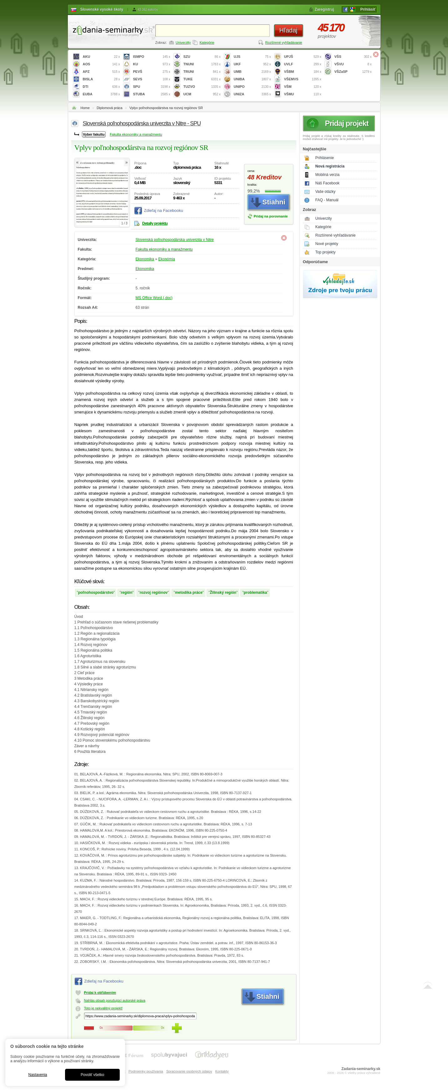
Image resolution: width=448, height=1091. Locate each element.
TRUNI (202, 71)
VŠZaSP (353, 71)
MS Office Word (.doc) (154, 298)
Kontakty (222, 1071)
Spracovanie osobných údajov (189, 1071)
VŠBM (302, 71)
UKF (252, 64)
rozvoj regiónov (154, 592)
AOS (101, 64)
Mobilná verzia (327, 175)
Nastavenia (37, 1075)
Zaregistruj (324, 9)
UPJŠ (302, 56)
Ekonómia (166, 259)
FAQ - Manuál (327, 200)
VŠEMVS (302, 79)
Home (85, 108)
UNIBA (252, 79)
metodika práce (189, 592)
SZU (202, 56)
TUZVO (202, 86)
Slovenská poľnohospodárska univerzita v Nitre (175, 240)
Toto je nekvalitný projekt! (103, 1008)
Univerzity (183, 42)
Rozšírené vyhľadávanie (283, 42)
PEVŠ (151, 71)
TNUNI (202, 64)
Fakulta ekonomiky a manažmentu (136, 134)
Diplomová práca (110, 108)
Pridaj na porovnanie (271, 216)
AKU (101, 56)
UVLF (302, 64)
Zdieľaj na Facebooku (163, 210)
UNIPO (252, 86)
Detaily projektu (155, 223)
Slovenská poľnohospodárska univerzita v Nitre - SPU (142, 123)
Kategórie (206, 42)
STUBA (151, 94)
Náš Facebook (327, 183)
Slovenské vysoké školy (101, 9)
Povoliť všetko (92, 1075)
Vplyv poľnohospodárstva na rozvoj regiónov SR (166, 108)
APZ (101, 71)
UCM (202, 94)
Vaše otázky (325, 191)
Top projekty (325, 252)
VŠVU (353, 64)
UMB (252, 71)
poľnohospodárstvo (95, 592)
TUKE (202, 79)
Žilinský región (223, 592)
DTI (101, 86)
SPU (151, 86)
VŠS (353, 56)
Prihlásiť (367, 9)
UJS (252, 56)
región (127, 592)
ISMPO (151, 56)
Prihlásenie (324, 158)
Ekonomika (145, 259)
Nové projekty (326, 244)
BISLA (101, 79)
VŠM (302, 86)
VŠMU (302, 94)
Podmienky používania (145, 1071)
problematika (255, 592)
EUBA (101, 94)
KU (151, 64)
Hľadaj (288, 30)
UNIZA (252, 94)
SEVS (151, 79)
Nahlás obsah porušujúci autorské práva (114, 1000)
